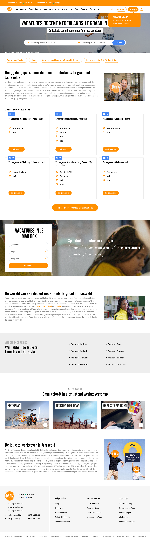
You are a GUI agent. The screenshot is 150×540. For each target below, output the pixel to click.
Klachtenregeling (108, 536)
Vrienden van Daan (94, 517)
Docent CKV (76, 247)
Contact (94, 9)
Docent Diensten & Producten (129, 247)
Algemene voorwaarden (13, 536)
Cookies (95, 536)
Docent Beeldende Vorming (99, 247)
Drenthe (58, 306)
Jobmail (33, 60)
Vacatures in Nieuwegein (78, 364)
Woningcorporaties (62, 522)
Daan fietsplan (93, 504)
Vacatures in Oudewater (114, 357)
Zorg (57, 504)
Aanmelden (28, 266)
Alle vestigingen (125, 513)
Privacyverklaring (123, 536)
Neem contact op (125, 504)
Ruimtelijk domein (62, 517)
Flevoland (38, 306)
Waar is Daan (81, 9)
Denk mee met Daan (127, 508)
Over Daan (67, 9)
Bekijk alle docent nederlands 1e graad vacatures (76, 207)
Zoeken (119, 42)
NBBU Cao (85, 536)
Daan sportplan (93, 508)
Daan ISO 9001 (56, 536)
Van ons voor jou (51, 9)
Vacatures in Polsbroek (114, 351)
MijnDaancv (121, 9)
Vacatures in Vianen (113, 344)
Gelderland (47, 306)
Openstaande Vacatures (16, 60)
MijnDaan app (124, 517)
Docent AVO (75, 254)
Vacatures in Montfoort (77, 351)
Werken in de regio (93, 60)
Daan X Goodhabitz (94, 513)
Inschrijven (133, 9)
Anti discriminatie (139, 536)
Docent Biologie (95, 254)
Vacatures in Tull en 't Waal (115, 364)
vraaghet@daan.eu (15, 507)
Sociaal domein (61, 513)
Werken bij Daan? (71, 536)
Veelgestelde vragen (127, 522)
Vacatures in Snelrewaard (78, 357)
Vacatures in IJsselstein (77, 344)
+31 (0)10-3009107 (15, 504)
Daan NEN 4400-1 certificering (37, 536)
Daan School (35, 9)
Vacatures (21, 9)
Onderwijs (59, 508)
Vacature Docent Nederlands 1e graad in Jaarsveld (61, 60)
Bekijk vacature (16, 149)
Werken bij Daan (111, 60)
